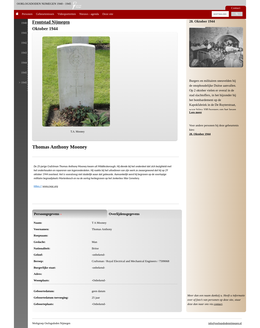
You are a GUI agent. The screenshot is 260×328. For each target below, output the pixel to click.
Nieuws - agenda (89, 14)
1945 (24, 72)
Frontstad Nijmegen (51, 22)
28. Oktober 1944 (202, 21)
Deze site (107, 14)
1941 (24, 32)
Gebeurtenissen (45, 14)
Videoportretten (67, 14)
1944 (24, 62)
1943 (24, 52)
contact (218, 304)
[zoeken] (220, 14)
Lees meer (195, 112)
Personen (27, 14)
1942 (24, 42)
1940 (24, 23)
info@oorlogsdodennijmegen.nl (225, 323)
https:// (38, 186)
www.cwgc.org (50, 186)
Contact (235, 8)
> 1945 (23, 82)
